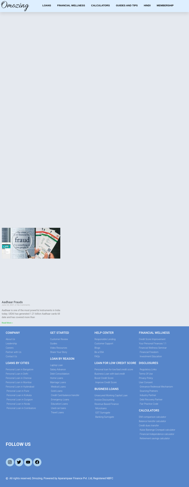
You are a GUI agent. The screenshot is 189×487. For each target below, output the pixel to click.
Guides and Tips (127, 5)
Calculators (100, 5)
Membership (165, 5)
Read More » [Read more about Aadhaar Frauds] (7, 323)
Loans (46, 5)
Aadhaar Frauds (12, 302)
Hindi (147, 5)
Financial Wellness (71, 5)
